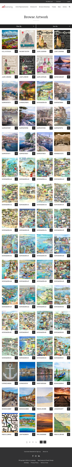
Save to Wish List (16, 51)
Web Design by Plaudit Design (45, 460)
